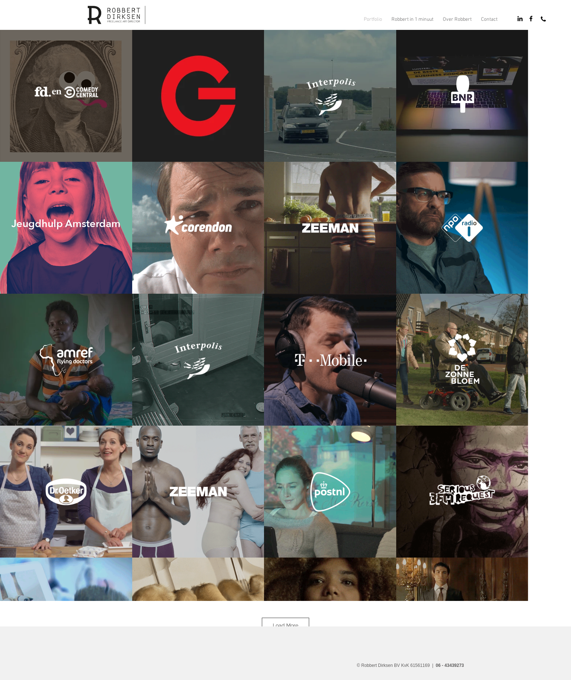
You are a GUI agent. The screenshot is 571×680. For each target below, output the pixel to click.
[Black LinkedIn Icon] (520, 18)
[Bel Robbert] (543, 19)
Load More (285, 625)
